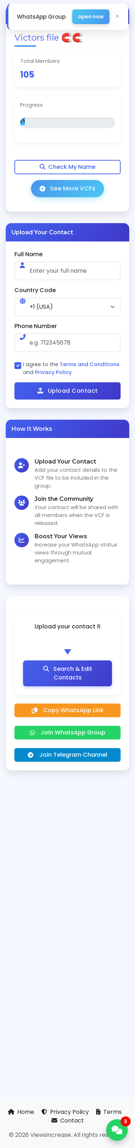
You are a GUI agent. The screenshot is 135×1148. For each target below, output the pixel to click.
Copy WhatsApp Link (68, 710)
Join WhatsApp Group (67, 732)
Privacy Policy (53, 372)
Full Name (28, 254)
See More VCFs (67, 188)
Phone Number (35, 326)
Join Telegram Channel (67, 755)
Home (22, 1112)
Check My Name (67, 167)
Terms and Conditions (90, 364)
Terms (109, 1112)
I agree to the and (71, 368)
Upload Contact (67, 391)
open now (91, 16)
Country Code (35, 290)
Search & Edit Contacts (67, 673)
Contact (67, 1120)
